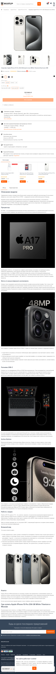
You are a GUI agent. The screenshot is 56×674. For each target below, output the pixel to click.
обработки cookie (47, 661)
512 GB (12, 82)
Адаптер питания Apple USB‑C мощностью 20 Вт (7, 173)
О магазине (32, 654)
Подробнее (16, 155)
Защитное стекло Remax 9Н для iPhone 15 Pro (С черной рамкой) (26, 173)
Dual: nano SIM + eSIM (6, 88)
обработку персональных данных (33, 635)
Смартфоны (6, 9)
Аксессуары (6, 160)
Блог (44, 654)
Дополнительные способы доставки (13, 129)
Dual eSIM (22, 88)
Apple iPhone (13, 9)
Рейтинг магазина (26, 71)
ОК (34, 668)
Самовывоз (25, 654)
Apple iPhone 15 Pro (22, 9)
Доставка (19, 654)
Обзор (4, 187)
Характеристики (13, 187)
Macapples (13, 657)
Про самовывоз (8, 118)
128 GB (3, 82)
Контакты (39, 654)
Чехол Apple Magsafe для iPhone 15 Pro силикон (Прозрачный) (46, 173)
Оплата (3, 654)
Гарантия (13, 654)
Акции (7, 654)
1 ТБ (16, 82)
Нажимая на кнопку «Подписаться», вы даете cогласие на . (21, 635)
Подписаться (50, 631)
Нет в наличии (28, 99)
